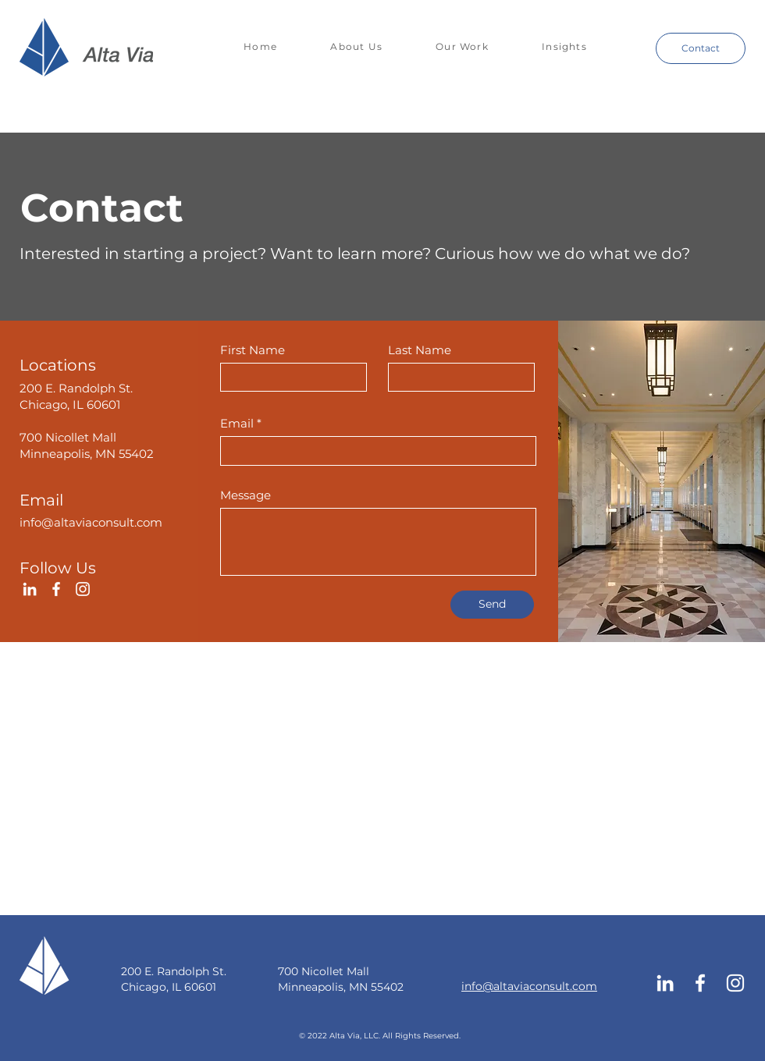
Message (245, 495)
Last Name (419, 350)
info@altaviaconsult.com (91, 522)
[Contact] (700, 48)
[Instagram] (82, 589)
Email (237, 423)
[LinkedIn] (29, 589)
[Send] (492, 605)
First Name (252, 350)
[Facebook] (56, 589)
